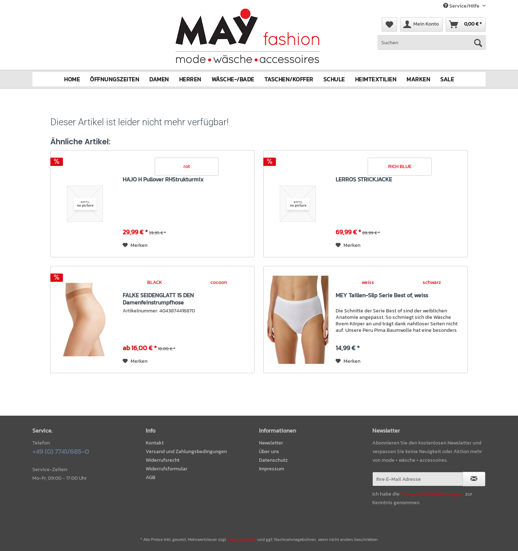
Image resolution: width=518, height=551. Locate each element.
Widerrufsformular (166, 469)
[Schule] (334, 79)
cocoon (218, 282)
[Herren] (190, 79)
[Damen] (159, 79)
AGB (150, 477)
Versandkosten (242, 539)
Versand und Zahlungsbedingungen (186, 451)
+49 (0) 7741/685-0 (60, 451)
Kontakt (155, 443)
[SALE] (447, 79)
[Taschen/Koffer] (288, 79)
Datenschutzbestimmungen (432, 494)
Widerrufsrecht (163, 460)
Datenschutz (273, 460)
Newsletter (271, 443)
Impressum (271, 469)
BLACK (154, 282)
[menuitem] (432, 46)
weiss (368, 282)
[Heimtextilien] (376, 79)
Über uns (269, 451)
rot (186, 166)
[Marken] (418, 79)
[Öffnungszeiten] (114, 79)
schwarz (432, 282)
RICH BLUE (400, 166)
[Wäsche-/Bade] (232, 79)
